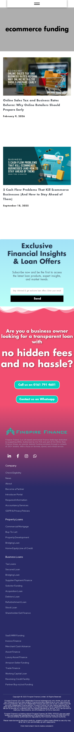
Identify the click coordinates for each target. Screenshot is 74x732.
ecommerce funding (37, 29)
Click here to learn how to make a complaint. (37, 726)
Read (6, 137)
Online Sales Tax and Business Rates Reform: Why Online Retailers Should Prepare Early (31, 105)
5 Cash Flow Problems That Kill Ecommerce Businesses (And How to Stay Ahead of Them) (36, 194)
